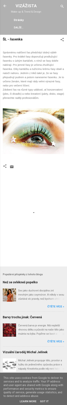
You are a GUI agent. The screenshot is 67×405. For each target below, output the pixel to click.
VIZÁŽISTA (26, 5)
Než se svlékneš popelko (20, 282)
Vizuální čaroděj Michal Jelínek (25, 352)
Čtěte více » (55, 306)
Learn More (28, 401)
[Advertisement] (35, 256)
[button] (62, 40)
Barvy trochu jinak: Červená (22, 317)
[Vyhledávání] (62, 7)
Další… (18, 27)
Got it (44, 401)
